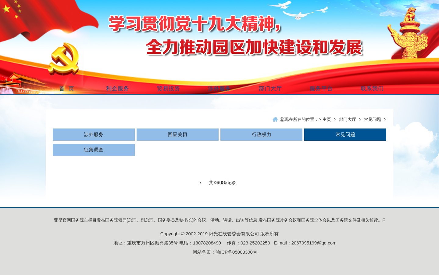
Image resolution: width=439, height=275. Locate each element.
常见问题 (372, 119)
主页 (327, 119)
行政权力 (261, 134)
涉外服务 (93, 134)
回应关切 (177, 134)
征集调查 (93, 149)
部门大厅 (347, 119)
